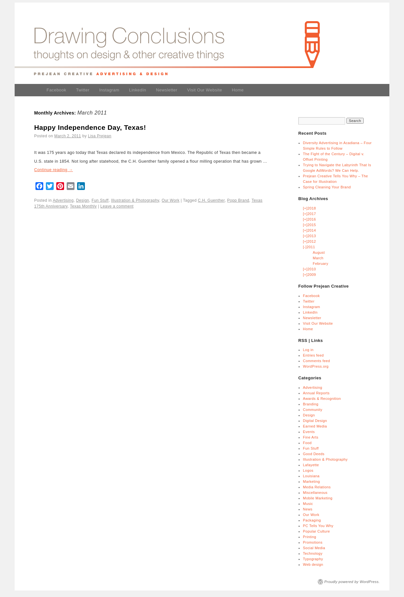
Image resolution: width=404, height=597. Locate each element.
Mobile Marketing (317, 498)
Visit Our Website (204, 90)
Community (312, 410)
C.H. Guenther (211, 200)
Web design (313, 564)
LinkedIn (137, 90)
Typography (313, 559)
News (307, 509)
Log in (308, 350)
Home (238, 90)
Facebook (56, 90)
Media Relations (316, 487)
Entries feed (313, 355)
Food (307, 443)
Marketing (311, 481)
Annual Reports (316, 393)
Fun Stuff (99, 200)
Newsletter (166, 90)
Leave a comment (117, 206)
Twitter (82, 90)
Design (82, 200)
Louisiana (311, 476)
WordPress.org (316, 366)
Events (309, 432)
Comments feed (316, 361)
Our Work (171, 200)
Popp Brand (238, 200)
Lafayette (311, 465)
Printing (309, 537)
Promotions (312, 542)
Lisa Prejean (99, 136)
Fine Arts (310, 437)
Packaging (312, 520)
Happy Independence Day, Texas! (90, 127)
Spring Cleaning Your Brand (327, 187)
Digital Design (315, 421)
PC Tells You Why (318, 526)
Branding (310, 404)
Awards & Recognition (322, 398)
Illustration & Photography (135, 200)
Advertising (63, 200)
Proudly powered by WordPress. (352, 582)
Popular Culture (316, 531)
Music (308, 504)
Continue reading (53, 170)
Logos (308, 470)
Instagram (109, 90)
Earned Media (315, 426)
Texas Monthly (83, 206)
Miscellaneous (315, 493)
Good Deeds (313, 454)
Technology (312, 553)
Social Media (314, 548)
